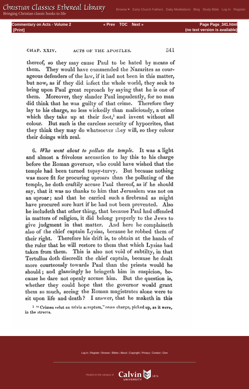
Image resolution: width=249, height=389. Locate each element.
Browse (123, 9)
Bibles (115, 353)
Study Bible (211, 9)
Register (239, 9)
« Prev (109, 24)
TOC (123, 24)
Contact (156, 353)
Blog (196, 9)
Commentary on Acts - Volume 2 (41, 24)
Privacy (146, 353)
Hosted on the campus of (124, 374)
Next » (137, 24)
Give (165, 353)
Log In (226, 9)
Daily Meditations (178, 9)
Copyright (134, 353)
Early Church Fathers (148, 9)
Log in (84, 353)
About (123, 353)
